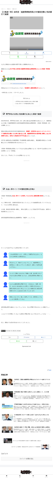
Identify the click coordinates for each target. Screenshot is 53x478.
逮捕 (19, 331)
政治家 (3, 331)
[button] (35, 56)
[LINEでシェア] (18, 56)
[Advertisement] (26, 171)
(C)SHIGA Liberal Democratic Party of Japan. (36, 49)
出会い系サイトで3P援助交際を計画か (25, 103)
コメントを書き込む (26, 459)
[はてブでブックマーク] (43, 53)
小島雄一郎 (9, 331)
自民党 (14, 331)
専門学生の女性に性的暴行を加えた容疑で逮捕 (27, 101)
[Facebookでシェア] (26, 53)
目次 (24, 98)
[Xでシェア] (9, 53)
